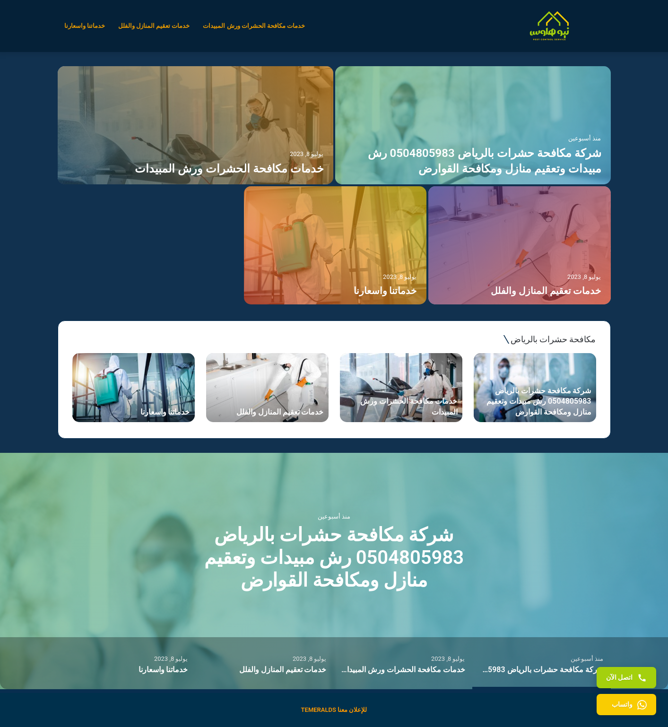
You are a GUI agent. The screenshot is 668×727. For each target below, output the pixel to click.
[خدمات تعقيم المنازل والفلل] (519, 245)
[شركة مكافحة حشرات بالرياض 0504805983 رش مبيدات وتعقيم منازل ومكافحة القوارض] (473, 125)
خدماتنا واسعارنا (84, 25)
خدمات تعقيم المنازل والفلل (154, 25)
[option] (334, 186)
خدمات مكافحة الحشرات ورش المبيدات (254, 25)
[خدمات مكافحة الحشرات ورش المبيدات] (195, 125)
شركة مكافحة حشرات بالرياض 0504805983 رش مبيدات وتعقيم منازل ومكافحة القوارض (334, 557)
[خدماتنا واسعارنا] (335, 245)
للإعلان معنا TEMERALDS (334, 709)
